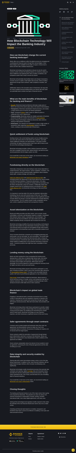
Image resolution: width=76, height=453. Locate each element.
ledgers (23, 112)
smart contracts (41, 118)
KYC (29, 371)
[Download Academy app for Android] (20, 441)
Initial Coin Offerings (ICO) (17, 177)
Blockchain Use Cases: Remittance (19, 157)
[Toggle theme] (73, 2)
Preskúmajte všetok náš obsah (38, 427)
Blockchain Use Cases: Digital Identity (20, 381)
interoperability (30, 125)
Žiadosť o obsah (40, 436)
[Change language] (70, 2)
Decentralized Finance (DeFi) (19, 272)
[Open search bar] (67, 2)
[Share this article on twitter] (60, 12)
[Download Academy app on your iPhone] (12, 441)
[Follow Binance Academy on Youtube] (65, 433)
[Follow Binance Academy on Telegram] (63, 433)
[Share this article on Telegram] (68, 12)
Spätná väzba (40, 438)
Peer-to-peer (13, 277)
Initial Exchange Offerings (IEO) (34, 177)
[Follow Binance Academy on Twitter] (60, 433)
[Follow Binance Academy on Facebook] (58, 433)
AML (31, 371)
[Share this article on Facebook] (64, 12)
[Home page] (5, 2)
